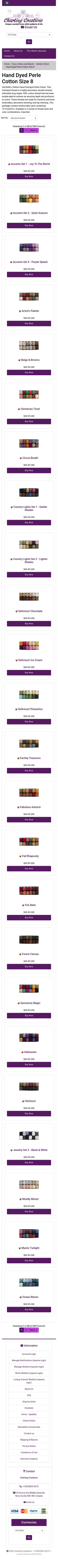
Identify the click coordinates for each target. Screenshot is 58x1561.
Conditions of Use (29, 1452)
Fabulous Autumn (30, 807)
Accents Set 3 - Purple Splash (30, 261)
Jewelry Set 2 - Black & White (30, 1150)
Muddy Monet (30, 1199)
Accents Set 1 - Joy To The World (30, 164)
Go (29, 41)
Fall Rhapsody (30, 856)
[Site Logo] (29, 17)
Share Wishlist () (29, 1373)
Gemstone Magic (30, 1003)
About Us (18, 51)
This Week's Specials (36, 51)
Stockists (29, 1408)
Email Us (29, 27)
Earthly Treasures (30, 758)
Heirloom (30, 1101)
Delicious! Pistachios (30, 709)
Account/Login (29, 1354)
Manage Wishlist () (29, 1367)
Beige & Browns (30, 359)
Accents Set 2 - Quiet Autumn (30, 213)
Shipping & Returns (29, 1440)
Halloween (30, 1052)
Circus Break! (30, 457)
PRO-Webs (36, 1554)
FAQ (29, 1395)
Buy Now (29, 176)
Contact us (29, 1433)
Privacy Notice (29, 1446)
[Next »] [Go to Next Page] (33, 130)
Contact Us (9, 56)
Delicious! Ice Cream (30, 660)
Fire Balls (30, 905)
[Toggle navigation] (7, 3)
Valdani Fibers (42, 64)
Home (7, 51)
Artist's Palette (30, 310)
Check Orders (29, 1420)
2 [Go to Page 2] (26, 130)
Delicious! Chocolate (30, 611)
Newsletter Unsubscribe (29, 1427)
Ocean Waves (30, 1297)
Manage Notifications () (29, 1360)
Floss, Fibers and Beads (23, 64)
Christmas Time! (30, 408)
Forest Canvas (30, 954)
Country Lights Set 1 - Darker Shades (30, 508)
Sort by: (4, 118)
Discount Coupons (29, 1459)
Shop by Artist (29, 1401)
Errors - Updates (29, 1414)
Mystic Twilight (30, 1248)
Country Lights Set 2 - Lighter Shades (30, 560)
